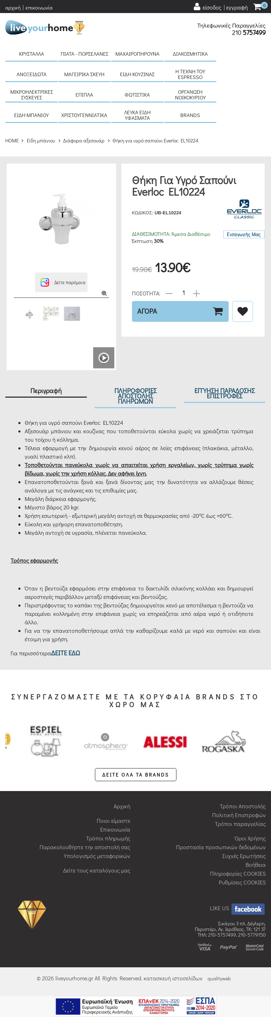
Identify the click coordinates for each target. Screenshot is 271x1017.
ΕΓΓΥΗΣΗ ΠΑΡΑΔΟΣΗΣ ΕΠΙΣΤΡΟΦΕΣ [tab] (224, 393)
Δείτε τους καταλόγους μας (96, 870)
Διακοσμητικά (190, 53)
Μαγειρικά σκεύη (84, 74)
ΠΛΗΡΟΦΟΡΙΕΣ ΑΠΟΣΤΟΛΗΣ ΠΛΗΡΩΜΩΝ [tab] (135, 395)
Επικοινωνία (115, 829)
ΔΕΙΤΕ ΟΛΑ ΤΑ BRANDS (135, 774)
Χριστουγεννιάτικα (84, 114)
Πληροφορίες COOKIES (238, 873)
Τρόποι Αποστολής (243, 806)
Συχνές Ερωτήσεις (244, 855)
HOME (12, 140)
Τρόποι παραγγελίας (240, 823)
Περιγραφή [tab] (46, 390)
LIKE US (238, 908)
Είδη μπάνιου (31, 114)
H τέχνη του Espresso (190, 74)
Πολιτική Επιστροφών (239, 815)
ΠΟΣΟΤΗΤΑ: (146, 292)
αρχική (13, 7)
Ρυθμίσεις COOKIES (242, 882)
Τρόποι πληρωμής (108, 838)
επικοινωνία (39, 7)
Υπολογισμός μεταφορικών (97, 855)
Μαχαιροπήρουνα (137, 53)
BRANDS (190, 114)
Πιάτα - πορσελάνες (84, 53)
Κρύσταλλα (31, 53)
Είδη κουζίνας (137, 74)
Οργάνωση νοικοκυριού (190, 94)
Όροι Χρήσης (250, 838)
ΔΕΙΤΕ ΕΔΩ (65, 652)
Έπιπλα (84, 94)
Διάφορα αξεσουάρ (83, 140)
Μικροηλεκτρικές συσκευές (31, 94)
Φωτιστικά (137, 94)
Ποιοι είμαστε (113, 820)
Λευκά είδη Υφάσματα (137, 115)
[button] (61, 282)
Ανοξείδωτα (32, 74)
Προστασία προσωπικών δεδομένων (221, 847)
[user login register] (220, 6)
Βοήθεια (256, 864)
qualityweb (219, 978)
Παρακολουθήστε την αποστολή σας (85, 847)
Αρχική (122, 806)
